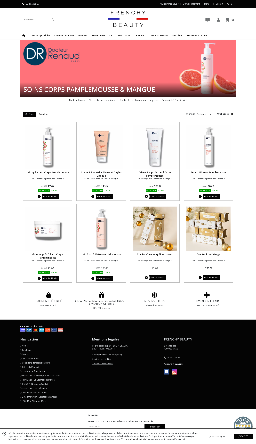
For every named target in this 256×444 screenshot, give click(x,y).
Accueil (24, 345)
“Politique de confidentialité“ (134, 439)
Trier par (190, 114)
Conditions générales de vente (35, 362)
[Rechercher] (53, 19)
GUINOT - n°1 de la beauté (33, 388)
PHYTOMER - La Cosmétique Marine (37, 379)
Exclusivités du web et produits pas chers (40, 375)
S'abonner (155, 426)
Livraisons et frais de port (33, 371)
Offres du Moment (29, 367)
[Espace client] (218, 20)
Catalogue (26, 350)
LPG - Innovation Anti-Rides (33, 392)
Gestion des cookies (101, 359)
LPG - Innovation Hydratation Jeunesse (38, 396)
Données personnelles (102, 363)
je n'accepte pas (217, 436)
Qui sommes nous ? (30, 358)
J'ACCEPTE (243, 436)
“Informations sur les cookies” (92, 439)
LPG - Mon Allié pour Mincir (33, 401)
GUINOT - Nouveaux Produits (34, 384)
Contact (219, 3)
